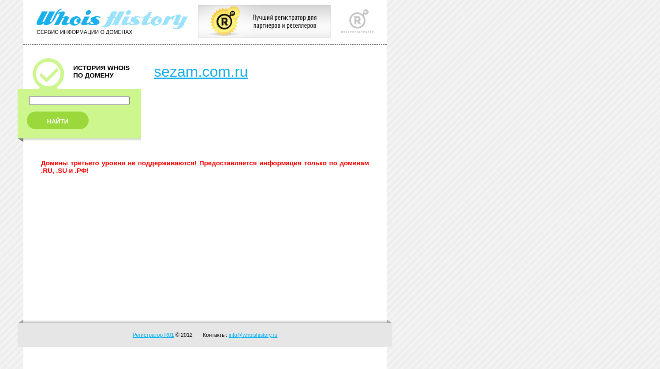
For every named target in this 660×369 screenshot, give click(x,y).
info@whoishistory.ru (253, 335)
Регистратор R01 (153, 335)
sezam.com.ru (201, 71)
